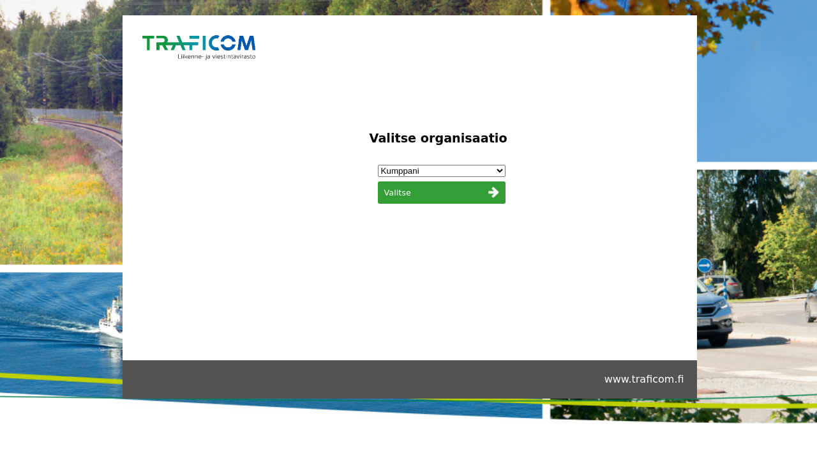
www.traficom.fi (644, 379)
